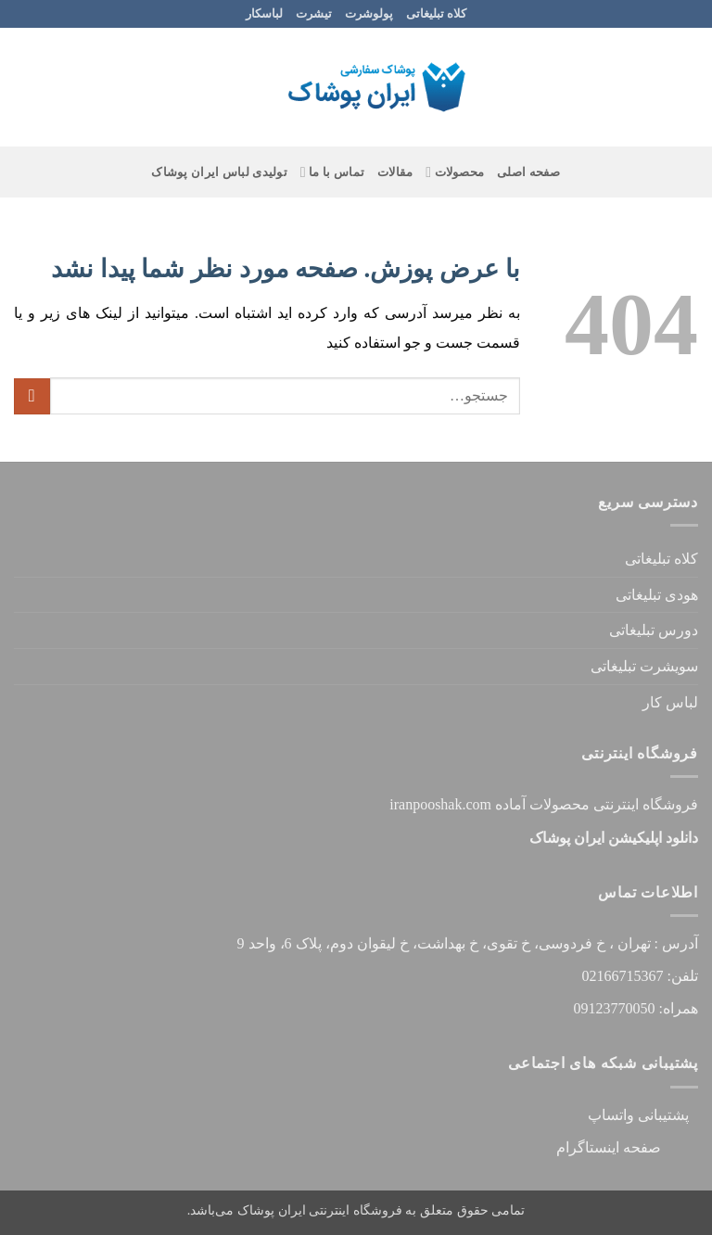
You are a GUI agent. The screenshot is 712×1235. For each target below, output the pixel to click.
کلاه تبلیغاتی (436, 13)
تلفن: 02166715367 (640, 976)
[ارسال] (32, 396)
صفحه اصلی (529, 172)
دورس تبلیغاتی (653, 630)
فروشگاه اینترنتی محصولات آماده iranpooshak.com (543, 804)
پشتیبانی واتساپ (638, 1115)
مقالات (395, 172)
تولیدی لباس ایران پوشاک (219, 172)
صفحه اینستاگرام (627, 1147)
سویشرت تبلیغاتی (644, 666)
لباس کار (670, 702)
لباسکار (264, 13)
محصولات (455, 172)
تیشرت (314, 13)
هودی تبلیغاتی (657, 595)
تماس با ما (332, 172)
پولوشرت (369, 13)
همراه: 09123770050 (636, 1008)
